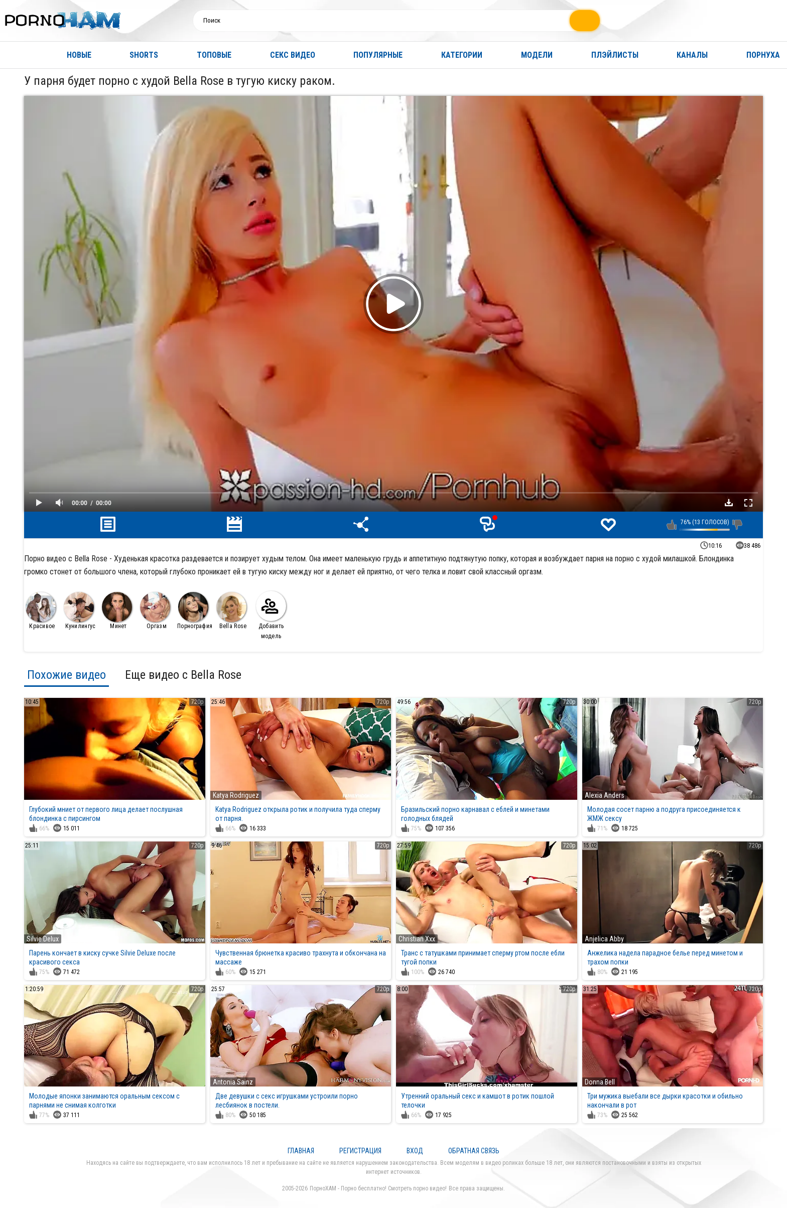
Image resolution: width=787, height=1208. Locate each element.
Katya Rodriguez (236, 795)
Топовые (214, 55)
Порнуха (763, 55)
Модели (537, 55)
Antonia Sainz (233, 1082)
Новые (79, 55)
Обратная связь (473, 1151)
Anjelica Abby (604, 939)
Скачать (729, 502)
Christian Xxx (417, 939)
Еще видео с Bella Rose (183, 675)
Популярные (378, 55)
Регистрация (360, 1151)
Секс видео (292, 55)
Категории (461, 55)
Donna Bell (600, 1082)
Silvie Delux (43, 939)
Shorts (143, 55)
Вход (415, 1151)
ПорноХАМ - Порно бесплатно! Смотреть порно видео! (378, 1188)
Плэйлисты (614, 55)
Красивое (41, 611)
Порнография (194, 611)
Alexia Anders (604, 795)
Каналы (692, 55)
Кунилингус (80, 611)
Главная (17, 55)
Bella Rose (231, 611)
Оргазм (155, 611)
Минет (117, 611)
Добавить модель (271, 615)
